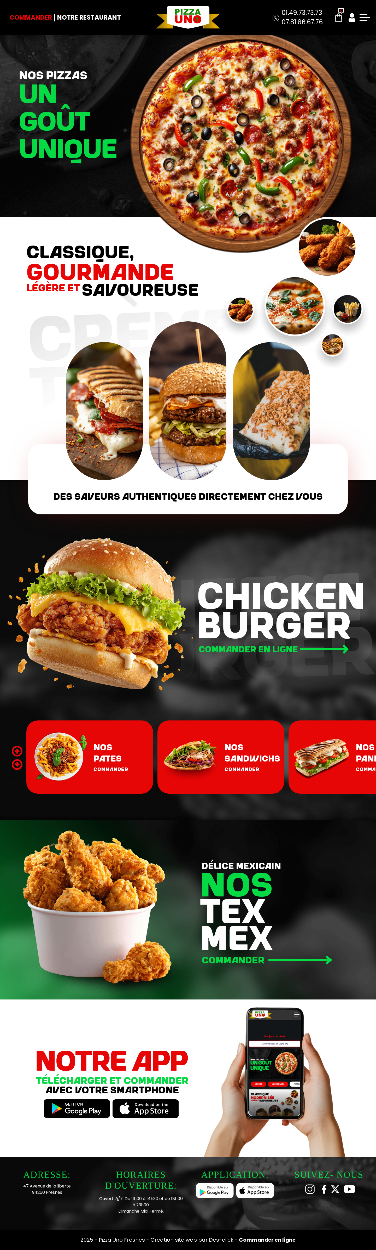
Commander (31, 17)
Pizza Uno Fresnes (122, 1239)
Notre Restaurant (89, 17)
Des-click (221, 1239)
